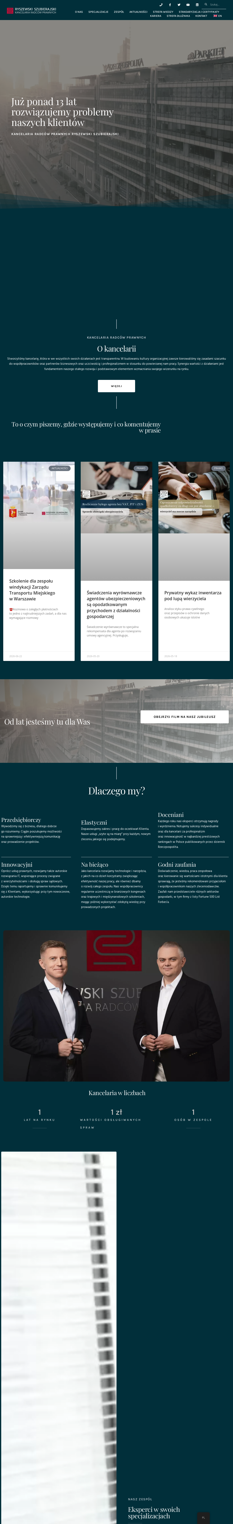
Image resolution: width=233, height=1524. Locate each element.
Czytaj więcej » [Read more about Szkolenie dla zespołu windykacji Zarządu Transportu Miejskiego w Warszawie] (19, 627)
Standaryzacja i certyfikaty (199, 12)
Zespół (119, 12)
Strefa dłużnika (178, 16)
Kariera (155, 16)
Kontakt (201, 16)
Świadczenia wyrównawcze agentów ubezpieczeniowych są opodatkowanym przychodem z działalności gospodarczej (116, 604)
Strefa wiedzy (163, 12)
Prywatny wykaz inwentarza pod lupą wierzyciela (192, 595)
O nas (79, 12)
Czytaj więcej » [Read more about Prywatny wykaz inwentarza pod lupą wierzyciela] (174, 627)
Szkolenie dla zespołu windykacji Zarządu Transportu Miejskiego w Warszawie (32, 590)
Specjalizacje (98, 12)
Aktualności (138, 12)
